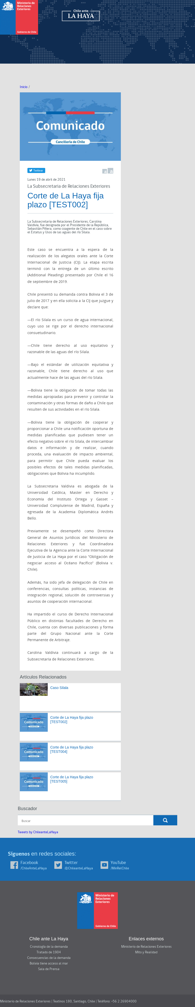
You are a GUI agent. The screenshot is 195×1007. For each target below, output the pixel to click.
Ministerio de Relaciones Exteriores (146, 946)
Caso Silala (59, 688)
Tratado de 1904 (49, 952)
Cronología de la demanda (49, 946)
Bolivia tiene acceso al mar (49, 963)
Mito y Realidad (146, 952)
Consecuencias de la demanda (49, 957)
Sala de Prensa (48, 969)
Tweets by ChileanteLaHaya (38, 832)
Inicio (23, 87)
